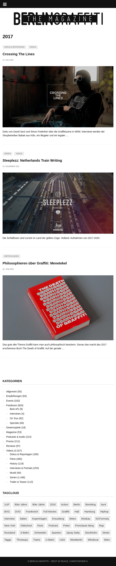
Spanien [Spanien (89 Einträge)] (56, 532)
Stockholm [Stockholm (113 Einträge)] (91, 532)
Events (10, 400)
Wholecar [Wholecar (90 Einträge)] (93, 539)
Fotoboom (11, 405)
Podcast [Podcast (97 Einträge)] (53, 525)
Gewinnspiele (13, 427)
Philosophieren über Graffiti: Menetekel (35, 263)
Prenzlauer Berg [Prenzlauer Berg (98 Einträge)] (84, 525)
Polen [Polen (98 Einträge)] (66, 525)
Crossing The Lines (19, 54)
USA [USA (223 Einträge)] (62, 539)
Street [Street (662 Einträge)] (105, 532)
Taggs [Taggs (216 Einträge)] (7, 539)
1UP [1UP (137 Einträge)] (6, 504)
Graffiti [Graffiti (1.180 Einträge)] (65, 511)
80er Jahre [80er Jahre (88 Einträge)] (21, 504)
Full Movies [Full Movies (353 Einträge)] (49, 511)
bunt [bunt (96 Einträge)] (103, 504)
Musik (13, 472)
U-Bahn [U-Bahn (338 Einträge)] (50, 539)
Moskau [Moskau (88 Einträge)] (85, 518)
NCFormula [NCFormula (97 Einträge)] (102, 518)
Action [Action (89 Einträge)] (64, 504)
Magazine (11, 432)
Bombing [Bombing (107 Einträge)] (90, 504)
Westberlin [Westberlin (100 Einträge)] (76, 539)
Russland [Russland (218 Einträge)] (9, 532)
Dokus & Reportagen (14, 47)
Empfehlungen (11, 256)
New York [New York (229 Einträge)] (9, 525)
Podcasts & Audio (15, 436)
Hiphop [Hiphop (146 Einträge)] (104, 511)
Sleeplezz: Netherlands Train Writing (32, 160)
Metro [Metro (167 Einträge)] (72, 518)
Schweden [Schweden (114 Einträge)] (40, 532)
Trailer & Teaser (18, 482)
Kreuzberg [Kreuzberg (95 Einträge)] (58, 518)
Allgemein (11, 391)
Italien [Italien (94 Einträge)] (23, 518)
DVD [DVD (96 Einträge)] (18, 511)
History (13, 463)
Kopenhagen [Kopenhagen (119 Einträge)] (39, 518)
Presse (10, 441)
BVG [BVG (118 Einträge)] (7, 511)
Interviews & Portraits (21, 468)
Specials (14, 423)
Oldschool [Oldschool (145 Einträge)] (26, 525)
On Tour (14, 418)
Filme (13, 459)
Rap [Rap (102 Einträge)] (101, 525)
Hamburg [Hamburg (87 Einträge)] (89, 511)
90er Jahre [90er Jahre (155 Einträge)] (38, 504)
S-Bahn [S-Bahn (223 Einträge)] (24, 532)
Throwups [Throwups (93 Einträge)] (22, 539)
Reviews (10, 446)
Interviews (15, 413)
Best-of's (14, 409)
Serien (7, 154)
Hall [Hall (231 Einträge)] (77, 511)
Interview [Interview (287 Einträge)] (9, 518)
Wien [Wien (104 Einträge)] (107, 539)
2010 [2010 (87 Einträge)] (53, 504)
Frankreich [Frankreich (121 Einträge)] (32, 511)
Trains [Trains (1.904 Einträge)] (36, 539)
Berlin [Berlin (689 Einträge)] (76, 504)
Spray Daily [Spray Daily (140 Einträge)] (73, 532)
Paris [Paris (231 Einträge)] (40, 525)
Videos (33, 47)
